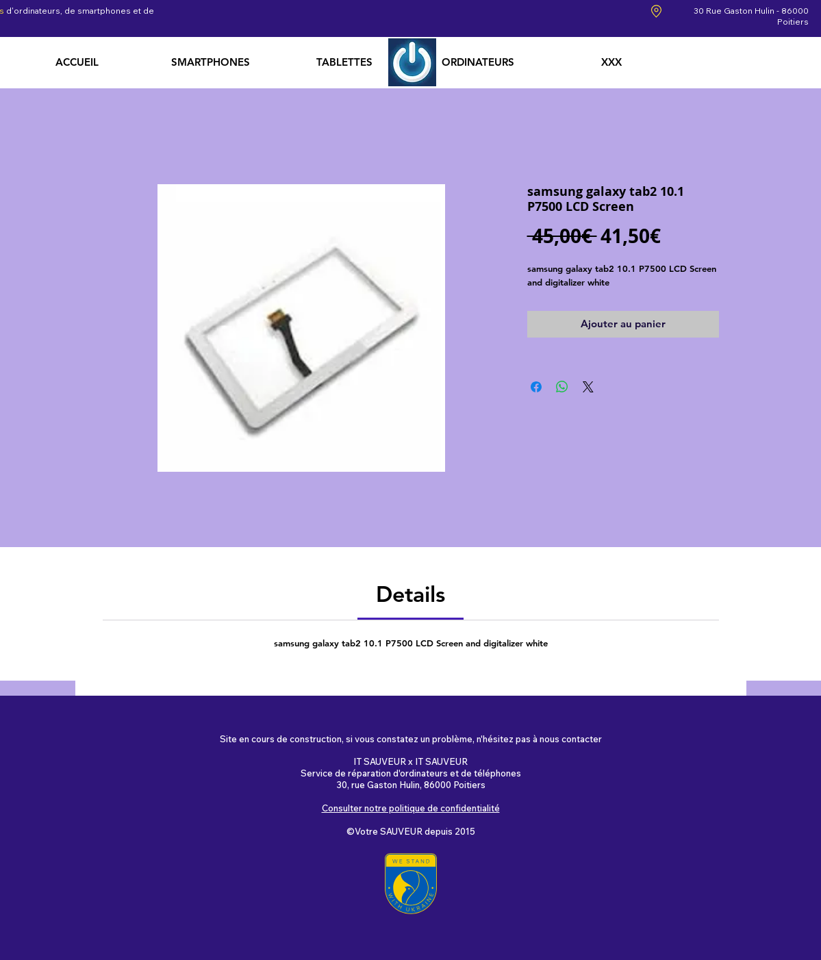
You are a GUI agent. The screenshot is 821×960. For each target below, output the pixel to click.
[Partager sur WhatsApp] (562, 387)
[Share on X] (588, 387)
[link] (410, 593)
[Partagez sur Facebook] (536, 387)
